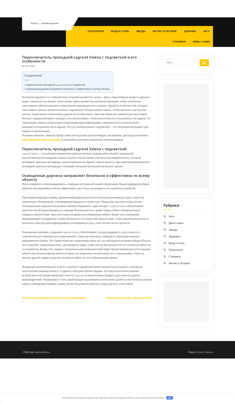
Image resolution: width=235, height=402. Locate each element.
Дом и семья (176, 223)
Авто (206, 31)
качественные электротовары (41, 139)
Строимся (179, 41)
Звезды (140, 31)
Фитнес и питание (165, 31)
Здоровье (190, 31)
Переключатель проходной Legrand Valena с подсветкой (55, 84)
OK (169, 398)
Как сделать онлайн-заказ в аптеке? (129, 297)
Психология (96, 31)
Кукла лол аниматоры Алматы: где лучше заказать (54, 297)
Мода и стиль (120, 31)
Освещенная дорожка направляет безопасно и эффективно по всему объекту (68, 88)
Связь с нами (201, 41)
